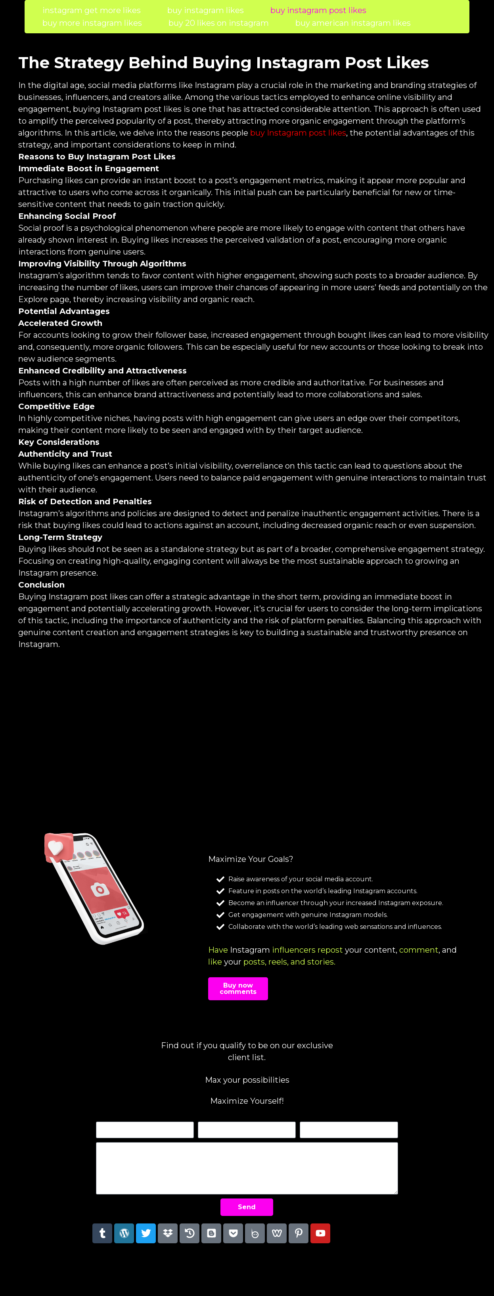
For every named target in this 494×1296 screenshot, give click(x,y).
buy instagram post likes (318, 10)
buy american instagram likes (353, 23)
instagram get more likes (91, 10)
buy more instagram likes (92, 23)
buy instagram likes (205, 10)
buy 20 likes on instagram (218, 23)
